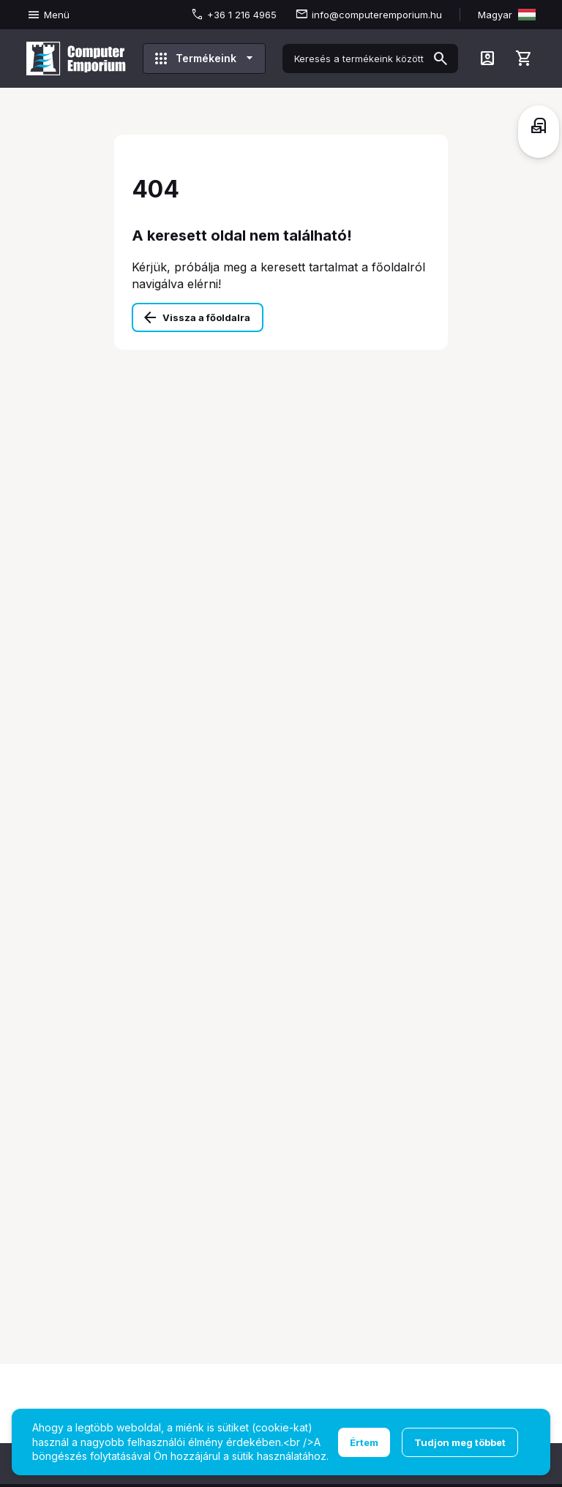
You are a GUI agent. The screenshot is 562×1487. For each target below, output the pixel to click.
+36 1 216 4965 (242, 14)
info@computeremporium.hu (377, 14)
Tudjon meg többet (460, 1442)
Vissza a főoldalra (206, 317)
